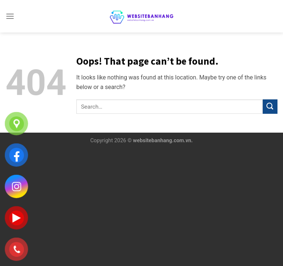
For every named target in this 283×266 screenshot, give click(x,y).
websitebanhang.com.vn (162, 140)
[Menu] (10, 16)
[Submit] (270, 106)
